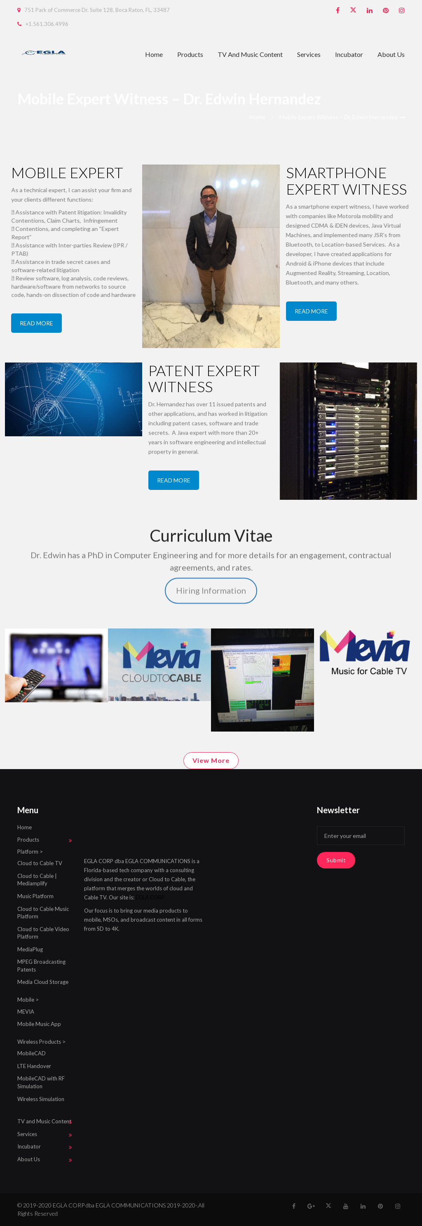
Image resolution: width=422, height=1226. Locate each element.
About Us (391, 54)
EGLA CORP (150, 897)
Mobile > (28, 999)
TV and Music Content (250, 54)
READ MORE (36, 323)
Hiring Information (211, 528)
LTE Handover (34, 1066)
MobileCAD (31, 1053)
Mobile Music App (39, 1024)
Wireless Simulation (40, 1099)
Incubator (349, 54)
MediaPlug (30, 949)
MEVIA (25, 1011)
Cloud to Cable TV (39, 863)
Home (154, 54)
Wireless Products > (41, 1041)
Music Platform (35, 896)
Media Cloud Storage (42, 982)
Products (190, 54)
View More (211, 760)
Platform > (30, 851)
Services (309, 54)
